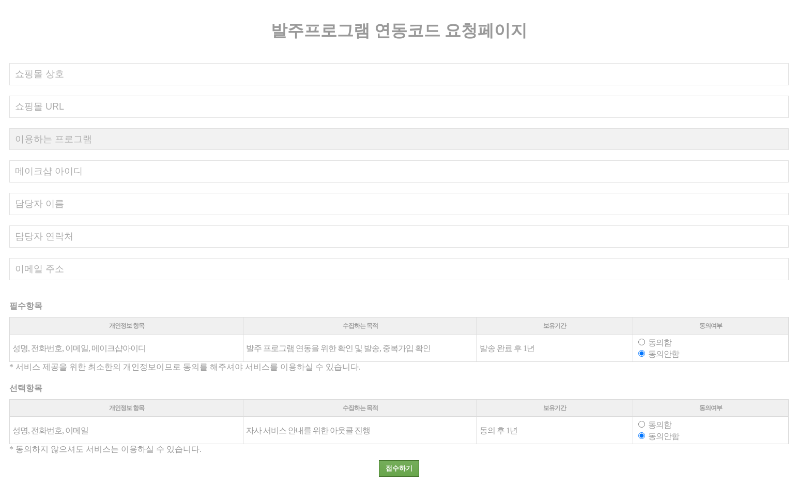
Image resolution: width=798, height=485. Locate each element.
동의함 (654, 342)
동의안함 (658, 354)
